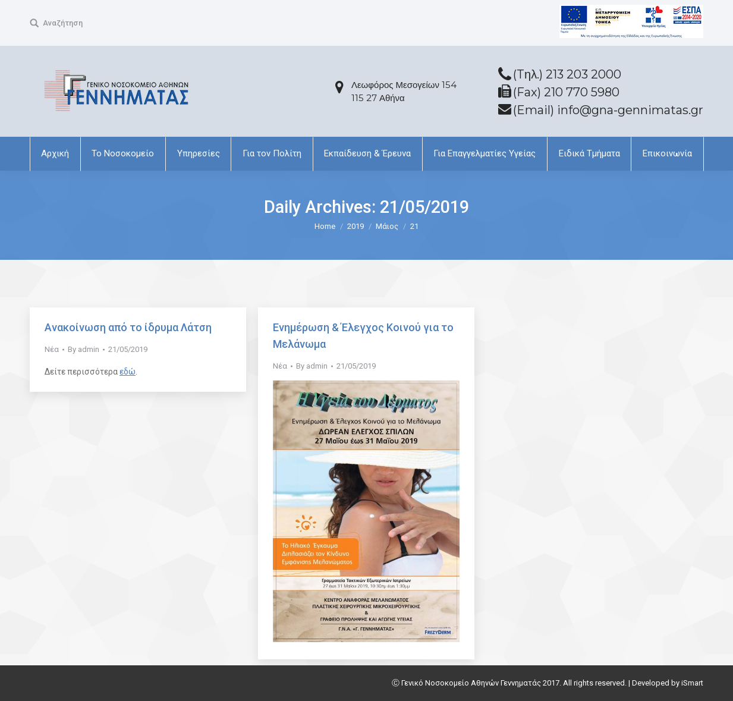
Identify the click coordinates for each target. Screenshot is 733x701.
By (83, 349)
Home (324, 226)
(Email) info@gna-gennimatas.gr (608, 110)
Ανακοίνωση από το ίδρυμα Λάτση (128, 327)
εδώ (127, 371)
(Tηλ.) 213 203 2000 (567, 74)
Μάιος (387, 226)
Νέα (52, 349)
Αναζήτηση (63, 22)
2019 (355, 226)
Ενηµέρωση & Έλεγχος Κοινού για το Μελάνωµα (363, 335)
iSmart (692, 682)
